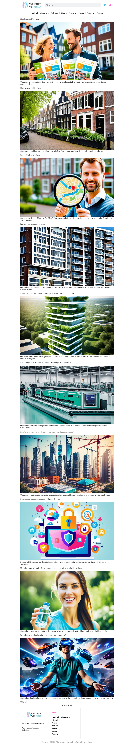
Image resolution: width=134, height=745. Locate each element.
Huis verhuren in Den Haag (30, 88)
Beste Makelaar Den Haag (30, 155)
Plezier (81, 13)
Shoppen (90, 13)
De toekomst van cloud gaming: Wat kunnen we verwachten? (43, 635)
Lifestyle (54, 13)
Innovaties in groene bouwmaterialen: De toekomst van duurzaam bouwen (48, 293)
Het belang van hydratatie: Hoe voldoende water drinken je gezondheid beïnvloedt (51, 568)
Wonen (64, 13)
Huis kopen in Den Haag (29, 19)
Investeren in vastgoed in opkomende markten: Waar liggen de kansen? (47, 432)
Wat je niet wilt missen (40, 13)
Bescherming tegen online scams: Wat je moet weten (40, 499)
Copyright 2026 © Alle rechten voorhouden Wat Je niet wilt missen (67, 742)
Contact (100, 13)
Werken (72, 13)
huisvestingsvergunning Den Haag (33, 224)
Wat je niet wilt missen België (33, 723)
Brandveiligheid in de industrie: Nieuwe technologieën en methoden (45, 363)
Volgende (25, 702)
